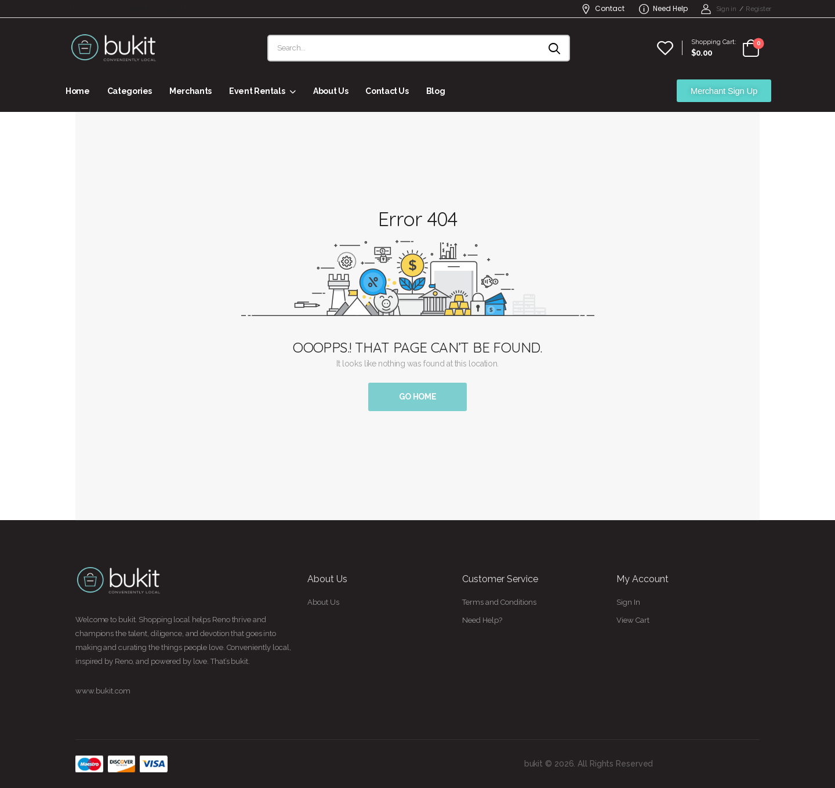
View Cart (632, 620)
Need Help (663, 8)
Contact (603, 8)
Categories (130, 91)
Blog (435, 91)
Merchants (190, 91)
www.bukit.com (102, 691)
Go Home (418, 396)
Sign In (628, 602)
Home (78, 91)
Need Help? (482, 620)
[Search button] (555, 48)
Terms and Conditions (499, 602)
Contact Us (387, 91)
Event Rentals (257, 91)
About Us (330, 91)
